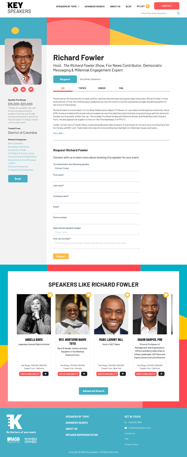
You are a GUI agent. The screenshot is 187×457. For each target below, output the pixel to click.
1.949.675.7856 (135, 422)
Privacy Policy (131, 444)
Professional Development (20, 169)
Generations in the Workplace (22, 160)
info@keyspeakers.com (139, 427)
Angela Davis (34, 339)
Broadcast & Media (17, 150)
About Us (115, 6)
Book (18, 178)
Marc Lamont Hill (111, 339)
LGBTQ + (12, 163)
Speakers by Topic (77, 416)
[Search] (158, 13)
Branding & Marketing (18, 146)
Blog (128, 6)
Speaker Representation (82, 434)
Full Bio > (58, 133)
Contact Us (130, 433)
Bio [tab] (63, 88)
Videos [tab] (102, 88)
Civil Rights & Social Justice (21, 153)
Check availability (30, 374)
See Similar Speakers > (90, 79)
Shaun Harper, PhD (149, 339)
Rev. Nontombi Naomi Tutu (72, 341)
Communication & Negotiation (22, 156)
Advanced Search (95, 6)
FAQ (126, 438)
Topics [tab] (82, 88)
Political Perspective (18, 166)
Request (65, 79)
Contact (167, 5)
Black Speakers (15, 143)
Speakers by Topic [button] (66, 6)
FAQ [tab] (121, 88)
